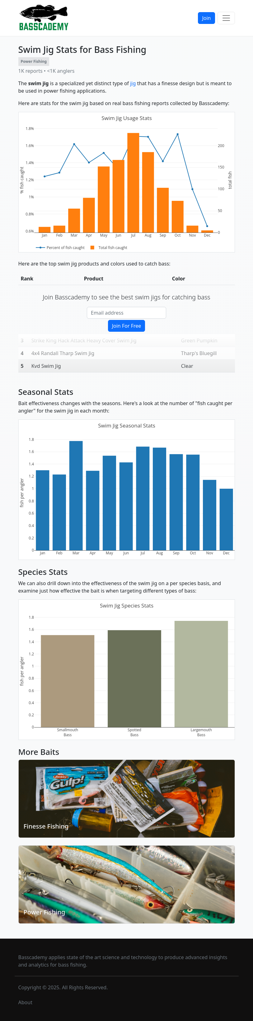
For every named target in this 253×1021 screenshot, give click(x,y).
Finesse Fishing (46, 826)
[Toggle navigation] (226, 18)
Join (206, 18)
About (25, 1002)
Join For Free (126, 325)
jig (133, 83)
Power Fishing (44, 912)
